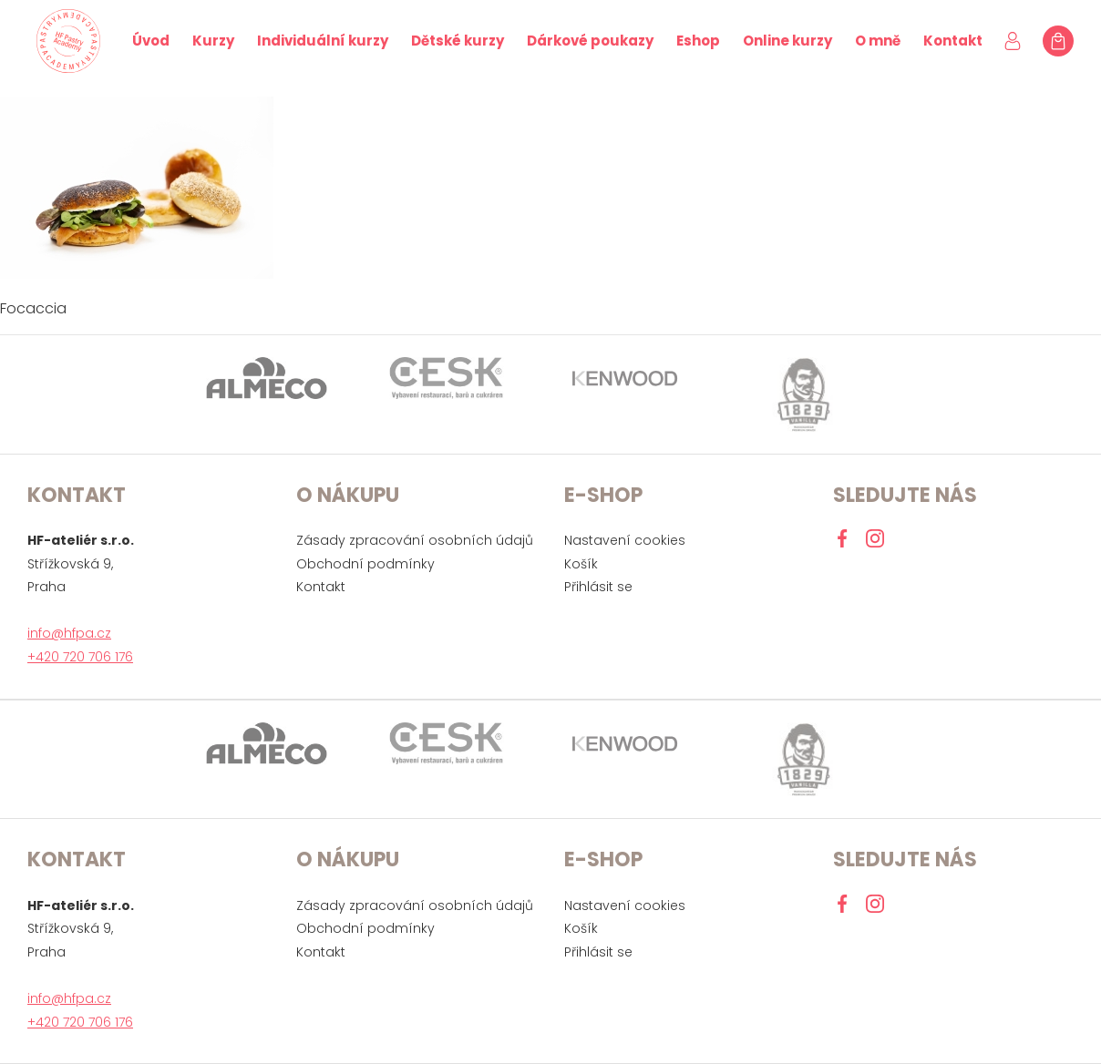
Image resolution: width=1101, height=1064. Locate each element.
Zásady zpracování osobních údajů (414, 540)
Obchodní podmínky (365, 564)
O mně (877, 40)
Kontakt (953, 40)
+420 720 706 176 (80, 657)
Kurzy (213, 40)
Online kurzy (787, 40)
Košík (581, 564)
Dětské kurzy (457, 40)
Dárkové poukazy (590, 40)
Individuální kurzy (322, 40)
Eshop (698, 40)
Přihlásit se (598, 587)
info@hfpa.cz (69, 633)
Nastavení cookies (624, 540)
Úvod (151, 40)
